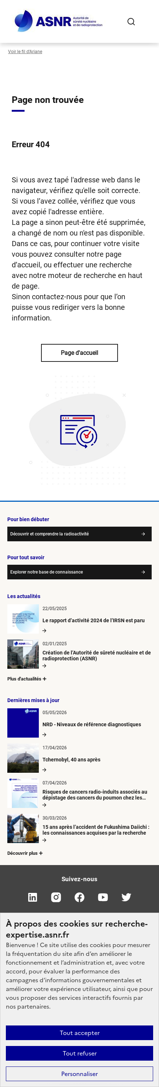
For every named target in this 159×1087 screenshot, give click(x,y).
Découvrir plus (25, 853)
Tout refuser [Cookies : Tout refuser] (80, 1053)
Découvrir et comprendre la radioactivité (49, 534)
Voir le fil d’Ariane (25, 51)
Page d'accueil (79, 352)
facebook (79, 897)
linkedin (32, 897)
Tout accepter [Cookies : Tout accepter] (80, 1032)
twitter (126, 897)
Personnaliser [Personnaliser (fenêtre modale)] (79, 1073)
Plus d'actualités (27, 679)
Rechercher (131, 21)
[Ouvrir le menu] (145, 21)
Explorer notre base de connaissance (46, 572)
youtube (103, 897)
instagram (56, 897)
